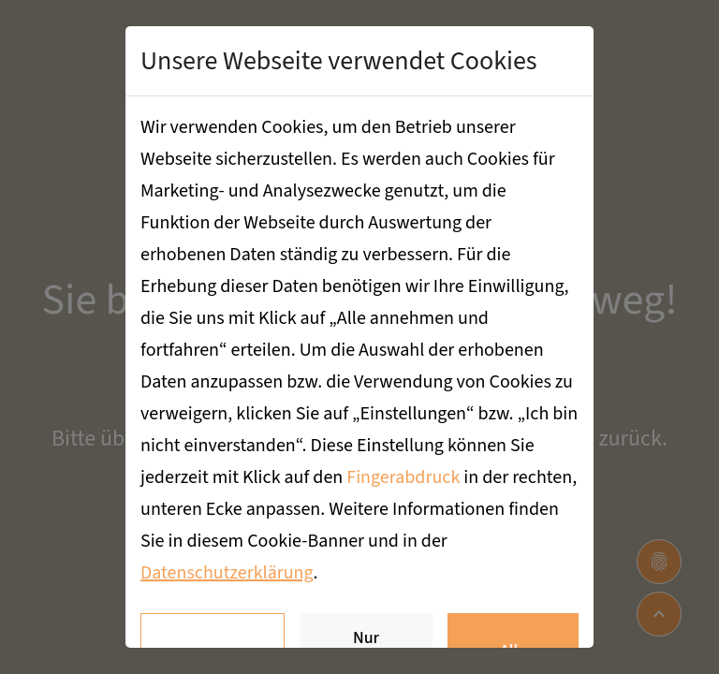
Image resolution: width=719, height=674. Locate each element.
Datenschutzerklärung (227, 573)
